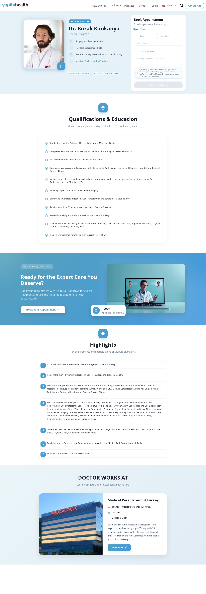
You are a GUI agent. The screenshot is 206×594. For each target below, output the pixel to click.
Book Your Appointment (43, 315)
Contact (143, 6)
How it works (99, 6)
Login (155, 6)
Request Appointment (158, 86)
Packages (129, 6)
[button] (169, 6)
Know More (120, 562)
